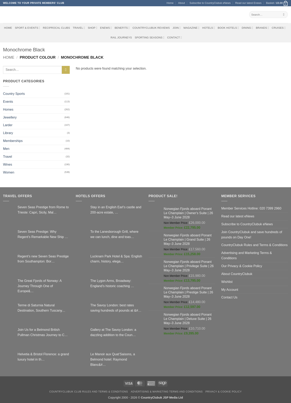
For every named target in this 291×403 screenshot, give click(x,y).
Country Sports (14, 93)
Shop (92, 28)
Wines (7, 164)
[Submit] (283, 14)
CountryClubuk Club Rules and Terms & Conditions (88, 391)
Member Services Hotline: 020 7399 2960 (251, 208)
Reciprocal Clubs (56, 27)
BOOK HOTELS (228, 28)
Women (8, 172)
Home (170, 2)
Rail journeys (121, 37)
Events (8, 101)
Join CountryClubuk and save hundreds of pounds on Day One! (251, 234)
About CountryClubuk (236, 274)
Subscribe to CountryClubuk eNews (210, 2)
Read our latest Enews (248, 2)
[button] (277, 3)
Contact (174, 37)
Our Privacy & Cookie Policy (241, 266)
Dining (247, 28)
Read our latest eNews (237, 216)
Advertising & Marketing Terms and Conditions (167, 391)
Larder (8, 125)
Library (8, 133)
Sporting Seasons (149, 37)
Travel (79, 28)
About (181, 2)
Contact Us (229, 297)
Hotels (208, 28)
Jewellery (10, 117)
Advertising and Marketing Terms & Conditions (246, 255)
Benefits (122, 28)
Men (6, 148)
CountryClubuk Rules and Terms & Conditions (254, 245)
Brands (262, 28)
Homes (8, 109)
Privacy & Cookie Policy (224, 391)
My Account (229, 289)
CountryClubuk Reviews (151, 27)
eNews (106, 28)
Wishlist (227, 281)
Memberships (13, 141)
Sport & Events (27, 28)
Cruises (279, 28)
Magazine (191, 28)
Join (177, 28)
